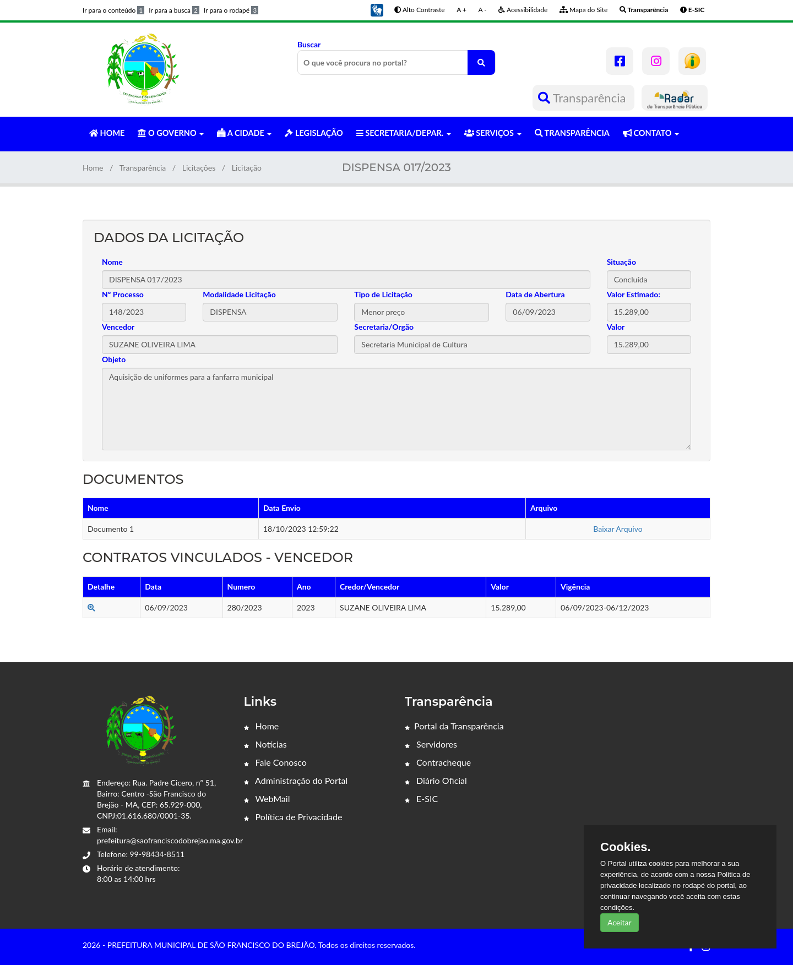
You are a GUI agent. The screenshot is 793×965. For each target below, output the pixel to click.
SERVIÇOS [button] (493, 133)
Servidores (431, 744)
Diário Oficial (436, 780)
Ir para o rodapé (231, 10)
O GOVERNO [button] (171, 133)
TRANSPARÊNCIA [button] (572, 133)
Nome (112, 261)
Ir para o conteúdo (113, 10)
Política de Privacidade (293, 816)
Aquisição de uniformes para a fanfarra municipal (396, 409)
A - (483, 10)
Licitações (199, 167)
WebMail (267, 798)
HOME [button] (106, 133)
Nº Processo (123, 294)
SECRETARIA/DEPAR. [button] (403, 133)
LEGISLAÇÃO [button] (314, 133)
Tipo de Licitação (383, 294)
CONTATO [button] (651, 133)
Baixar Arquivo (617, 528)
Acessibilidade (522, 10)
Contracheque (438, 762)
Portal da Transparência (454, 726)
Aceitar (619, 922)
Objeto (114, 359)
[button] (377, 9)
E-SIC (421, 798)
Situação (621, 261)
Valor (616, 326)
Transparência (583, 97)
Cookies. (625, 847)
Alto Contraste (419, 10)
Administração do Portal (296, 780)
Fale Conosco (275, 762)
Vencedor (118, 326)
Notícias (265, 744)
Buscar (396, 57)
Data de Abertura (535, 294)
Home (93, 167)
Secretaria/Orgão (384, 326)
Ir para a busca (174, 10)
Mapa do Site (583, 10)
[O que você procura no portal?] (481, 62)
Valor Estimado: (633, 294)
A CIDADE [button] (244, 133)
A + (461, 10)
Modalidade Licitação (239, 294)
